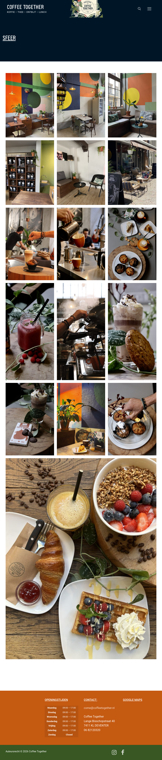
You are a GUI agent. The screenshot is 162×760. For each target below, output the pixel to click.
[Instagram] (114, 752)
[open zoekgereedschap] (139, 8)
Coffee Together (25, 7)
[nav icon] (149, 8)
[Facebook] (122, 752)
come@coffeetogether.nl (99, 708)
